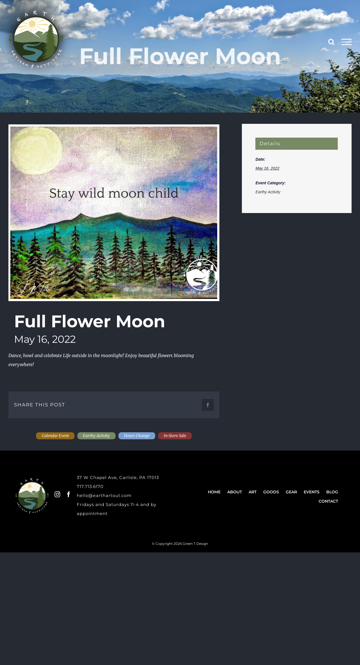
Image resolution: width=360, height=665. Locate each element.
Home (214, 491)
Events (312, 491)
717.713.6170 (90, 486)
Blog (332, 491)
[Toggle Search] (331, 41)
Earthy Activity (267, 192)
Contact (328, 501)
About (234, 491)
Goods (271, 491)
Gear (291, 491)
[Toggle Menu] (346, 42)
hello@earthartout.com (104, 495)
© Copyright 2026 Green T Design (180, 543)
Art (252, 491)
